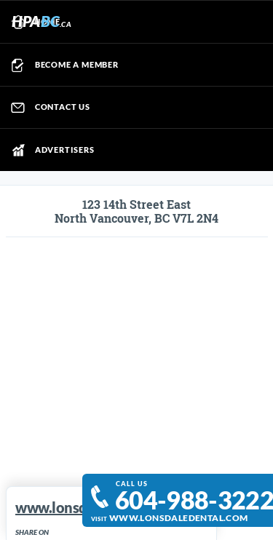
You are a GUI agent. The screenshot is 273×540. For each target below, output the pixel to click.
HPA (41, 21)
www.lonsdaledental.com (178, 517)
